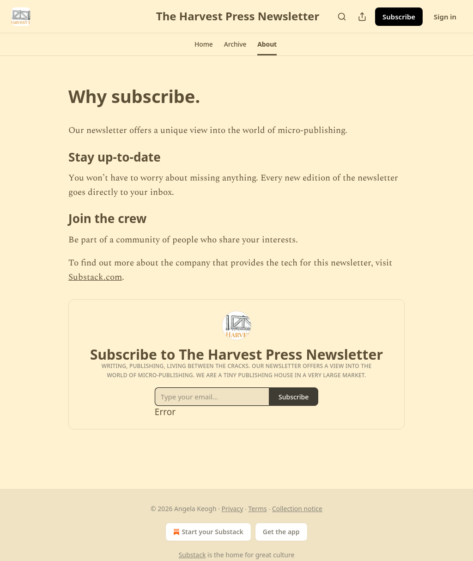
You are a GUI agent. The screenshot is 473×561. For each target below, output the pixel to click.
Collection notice (297, 508)
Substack (192, 554)
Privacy (232, 508)
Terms (257, 508)
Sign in (445, 16)
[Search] (342, 16)
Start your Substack (207, 532)
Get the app (281, 531)
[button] (203, 44)
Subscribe (398, 16)
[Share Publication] (362, 16)
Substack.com (95, 277)
